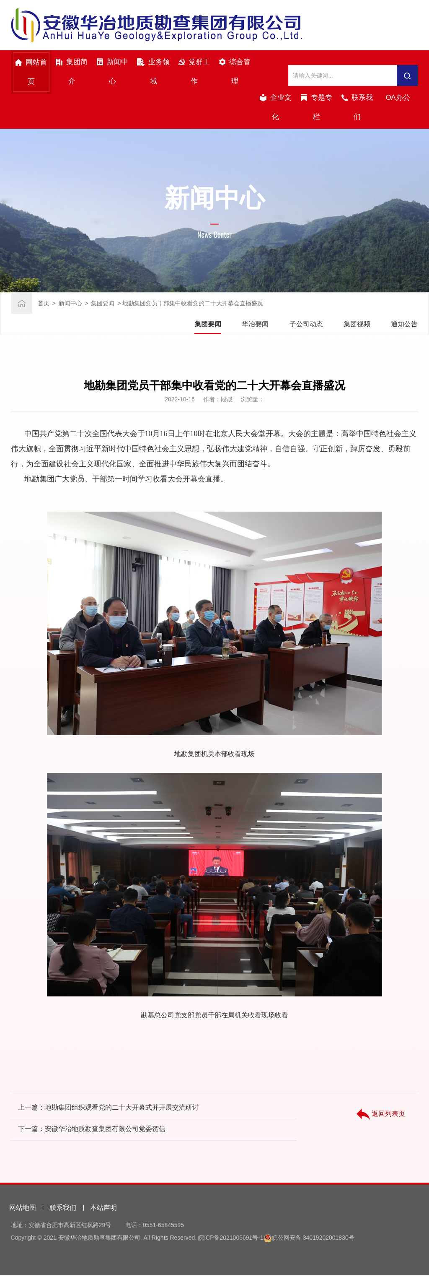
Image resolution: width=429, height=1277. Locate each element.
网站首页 (31, 73)
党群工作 (194, 72)
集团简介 (72, 72)
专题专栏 (316, 108)
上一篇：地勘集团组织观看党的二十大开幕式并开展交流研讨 (108, 1109)
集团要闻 (102, 305)
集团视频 (357, 325)
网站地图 (22, 1209)
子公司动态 (306, 325)
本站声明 (103, 1209)
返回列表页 (381, 1124)
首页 (43, 305)
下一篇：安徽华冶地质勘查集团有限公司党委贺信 (91, 1131)
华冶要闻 (255, 325)
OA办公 (397, 98)
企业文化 (276, 108)
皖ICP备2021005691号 (228, 1239)
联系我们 (357, 108)
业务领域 (153, 72)
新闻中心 (112, 72)
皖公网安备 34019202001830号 (313, 1239)
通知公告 (404, 325)
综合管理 (235, 72)
